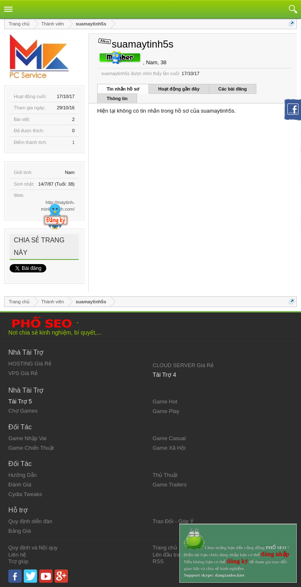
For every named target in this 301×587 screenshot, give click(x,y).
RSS (158, 561)
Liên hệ (17, 555)
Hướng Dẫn (22, 475)
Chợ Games (23, 411)
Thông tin (117, 98)
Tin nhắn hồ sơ (123, 88)
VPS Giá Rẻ (23, 373)
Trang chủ (165, 547)
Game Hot (165, 401)
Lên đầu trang (169, 555)
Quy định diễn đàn (30, 521)
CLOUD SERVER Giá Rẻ (183, 365)
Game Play (166, 411)
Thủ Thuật (165, 475)
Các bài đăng (232, 88)
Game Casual (169, 438)
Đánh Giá (19, 484)
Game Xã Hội (169, 448)
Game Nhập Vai (27, 438)
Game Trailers (170, 484)
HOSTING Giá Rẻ (29, 363)
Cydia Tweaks (25, 494)
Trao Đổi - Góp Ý (173, 521)
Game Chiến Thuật (31, 448)
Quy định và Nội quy (33, 547)
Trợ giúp (18, 561)
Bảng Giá (19, 531)
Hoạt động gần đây (178, 88)
